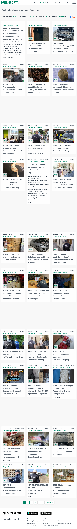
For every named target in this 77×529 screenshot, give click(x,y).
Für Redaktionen (48, 518)
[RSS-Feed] (73, 16)
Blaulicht (43, 3)
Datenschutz (31, 522)
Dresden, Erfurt (70, 365)
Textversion (46, 520)
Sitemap (45, 522)
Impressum (30, 518)
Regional (50, 3)
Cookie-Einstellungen (65, 522)
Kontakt (60, 518)
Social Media (31, 524)
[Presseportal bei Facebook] (12, 518)
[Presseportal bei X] (14, 518)
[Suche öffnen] (68, 2)
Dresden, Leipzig (44, 159)
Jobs (59, 520)
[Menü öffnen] (74, 2)
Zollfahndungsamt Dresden (11, 25)
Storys (36, 3)
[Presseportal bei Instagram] (17, 518)
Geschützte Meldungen (50, 524)
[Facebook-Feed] (70, 16)
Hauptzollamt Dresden (35, 25)
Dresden (21, 23)
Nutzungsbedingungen (34, 520)
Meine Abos (59, 3)
